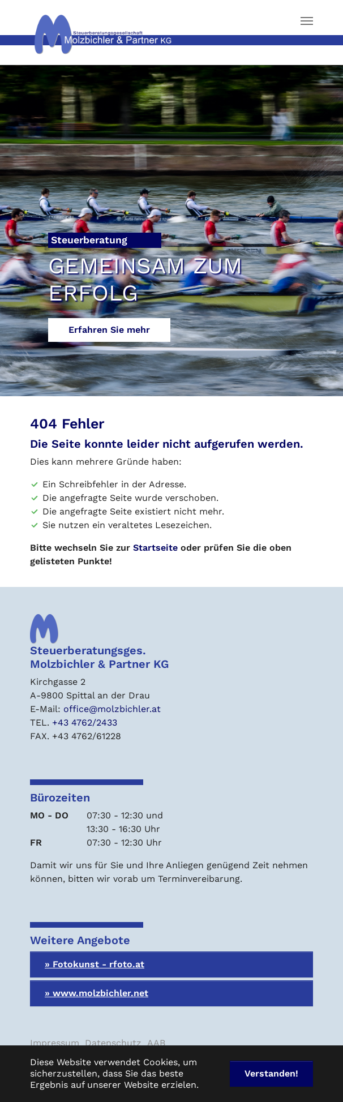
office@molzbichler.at (112, 709)
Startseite (155, 547)
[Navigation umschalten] (307, 21)
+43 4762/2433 (84, 722)
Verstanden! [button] (271, 1073)
